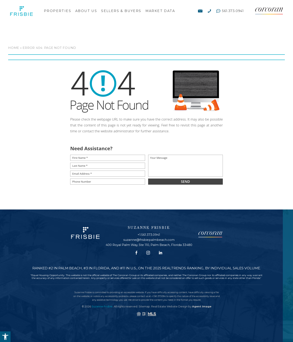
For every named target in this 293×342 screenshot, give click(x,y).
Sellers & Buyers (121, 11)
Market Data (160, 11)
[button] (5, 336)
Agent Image (201, 306)
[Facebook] (136, 252)
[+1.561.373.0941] (209, 11)
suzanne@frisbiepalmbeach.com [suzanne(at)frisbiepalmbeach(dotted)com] (149, 239)
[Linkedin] (160, 252)
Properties (57, 11)
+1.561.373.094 (158, 296)
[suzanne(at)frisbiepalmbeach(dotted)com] (200, 11)
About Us (86, 11)
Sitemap (144, 306)
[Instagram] (148, 252)
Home (13, 48)
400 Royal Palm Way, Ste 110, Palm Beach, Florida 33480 (149, 244)
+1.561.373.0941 (149, 234)
